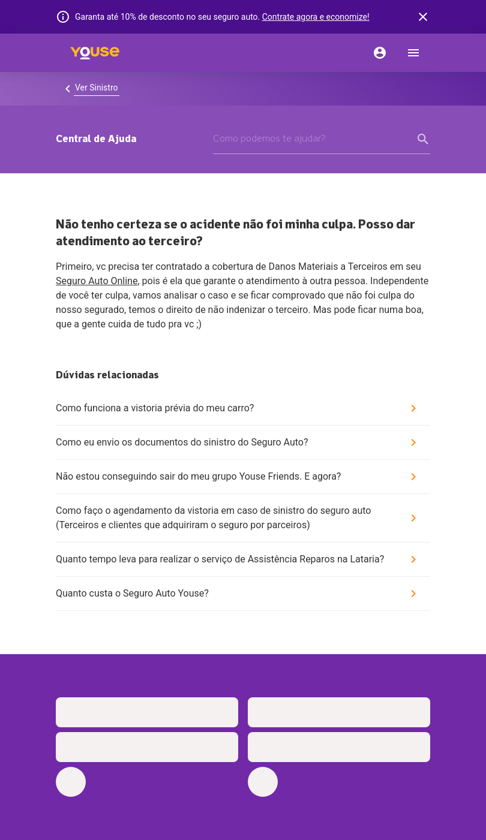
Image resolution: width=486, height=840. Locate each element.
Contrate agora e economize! (316, 17)
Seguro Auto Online (96, 281)
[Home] (95, 53)
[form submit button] (423, 139)
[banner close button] (423, 16)
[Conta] (380, 53)
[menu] (413, 53)
